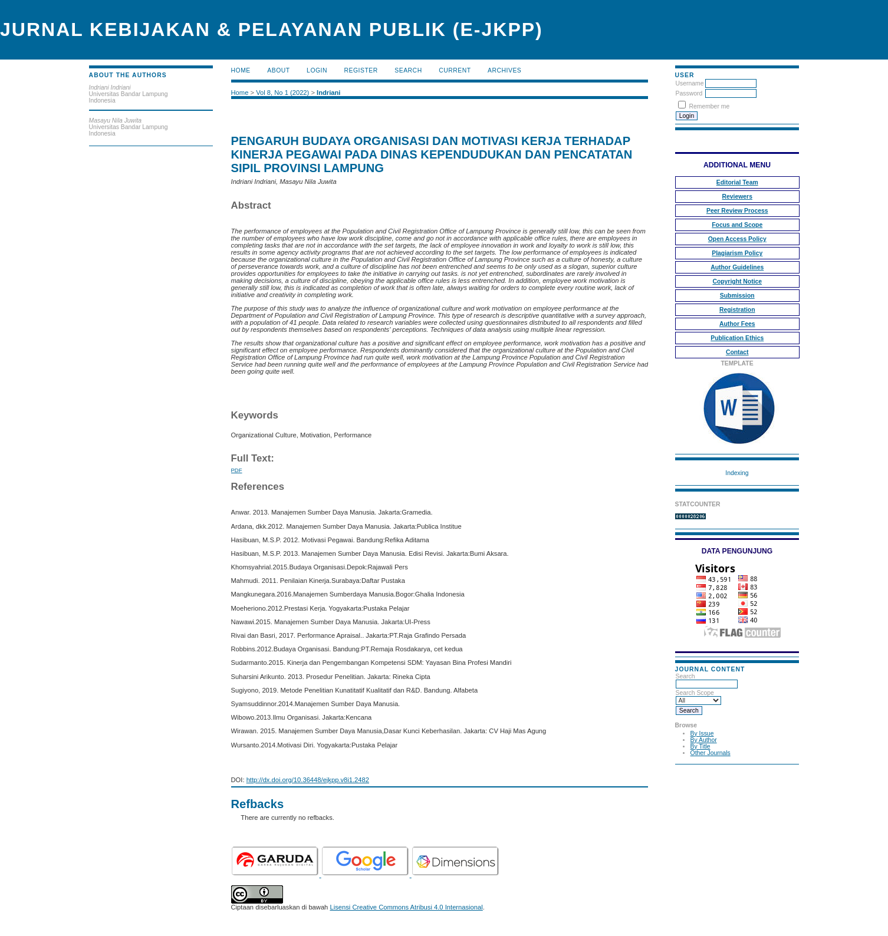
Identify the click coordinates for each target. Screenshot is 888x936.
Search (408, 70)
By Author (703, 740)
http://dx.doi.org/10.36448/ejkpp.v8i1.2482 (307, 779)
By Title (700, 746)
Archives (504, 70)
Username (690, 83)
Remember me (709, 106)
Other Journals (710, 753)
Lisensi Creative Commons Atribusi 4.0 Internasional (406, 907)
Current (455, 70)
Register (361, 70)
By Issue (702, 733)
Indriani (328, 92)
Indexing (736, 473)
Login (317, 70)
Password (689, 93)
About (278, 70)
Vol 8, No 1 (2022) (282, 92)
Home (241, 70)
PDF (236, 470)
